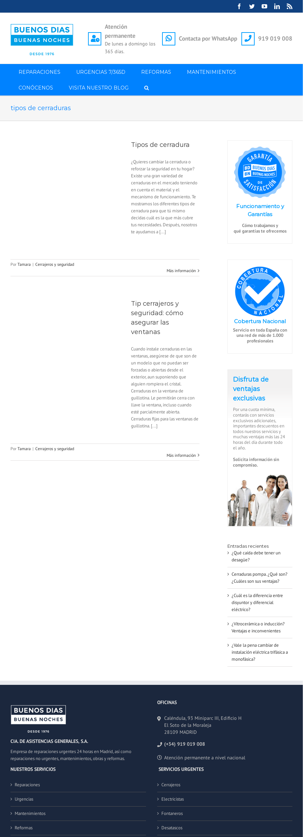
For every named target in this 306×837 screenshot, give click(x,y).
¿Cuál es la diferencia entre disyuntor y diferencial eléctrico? (257, 602)
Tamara (24, 264)
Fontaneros (172, 813)
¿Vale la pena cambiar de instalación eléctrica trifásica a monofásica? (260, 652)
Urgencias (24, 799)
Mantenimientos (30, 813)
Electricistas (172, 799)
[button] (146, 87)
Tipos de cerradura (160, 145)
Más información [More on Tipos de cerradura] (181, 270)
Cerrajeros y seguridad (54, 264)
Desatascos (171, 828)
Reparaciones (27, 785)
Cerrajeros (170, 785)
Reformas (23, 828)
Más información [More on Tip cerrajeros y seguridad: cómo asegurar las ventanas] (181, 455)
